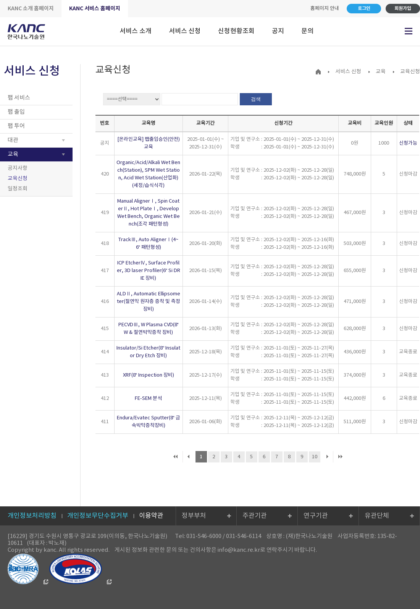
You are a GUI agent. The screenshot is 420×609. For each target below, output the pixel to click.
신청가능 (408, 143)
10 (314, 457)
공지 (278, 31)
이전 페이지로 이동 (188, 456)
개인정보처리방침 (32, 516)
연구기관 (316, 516)
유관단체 (377, 516)
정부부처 (194, 516)
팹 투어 (16, 126)
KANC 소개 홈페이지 (31, 8)
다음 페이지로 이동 (327, 456)
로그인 (364, 8)
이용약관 (151, 516)
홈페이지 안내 (324, 8)
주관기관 (254, 516)
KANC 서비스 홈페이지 (94, 8)
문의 (307, 31)
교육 (13, 154)
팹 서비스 (19, 98)
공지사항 (17, 168)
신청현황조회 (236, 31)
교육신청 (17, 179)
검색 (256, 99)
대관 (13, 140)
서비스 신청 (185, 31)
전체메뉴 (408, 31)
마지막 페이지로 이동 (340, 456)
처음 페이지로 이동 (175, 456)
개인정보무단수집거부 (97, 516)
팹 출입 (16, 112)
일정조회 (17, 189)
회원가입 (402, 8)
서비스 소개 (136, 31)
